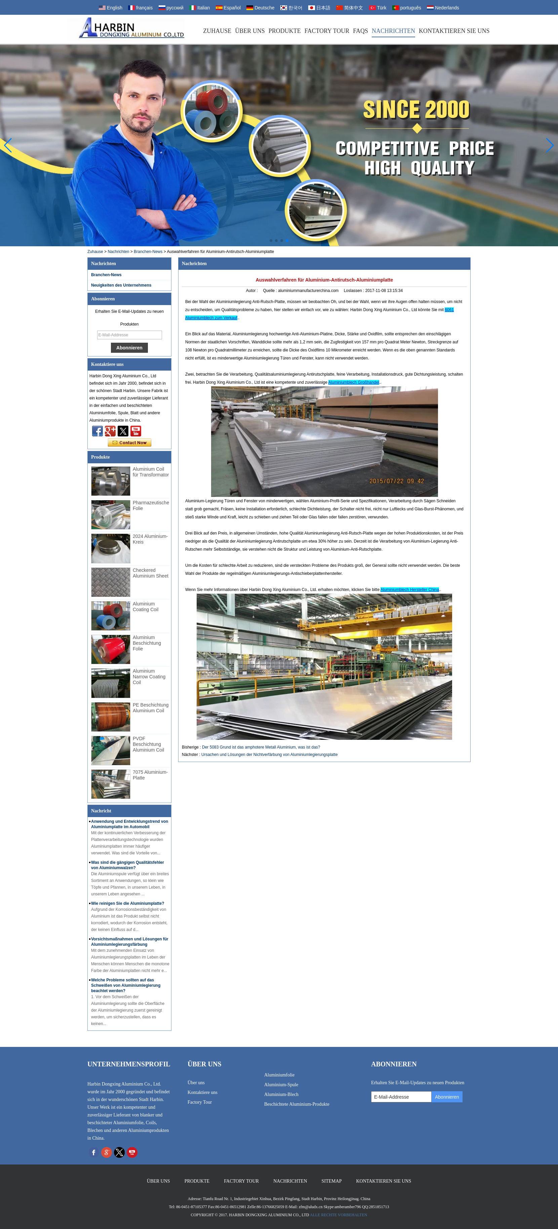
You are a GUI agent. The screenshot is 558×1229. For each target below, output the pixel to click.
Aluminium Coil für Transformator (151, 471)
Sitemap (332, 1181)
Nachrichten (393, 31)
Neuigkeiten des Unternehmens (121, 285)
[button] (271, 240)
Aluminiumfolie (279, 1074)
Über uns (250, 31)
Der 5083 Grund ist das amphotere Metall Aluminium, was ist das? (261, 747)
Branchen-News (148, 251)
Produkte (285, 31)
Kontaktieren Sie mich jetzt (129, 442)
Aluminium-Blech (281, 1094)
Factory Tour (327, 31)
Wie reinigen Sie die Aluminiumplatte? (127, 903)
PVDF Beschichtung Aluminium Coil (148, 744)
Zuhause (217, 31)
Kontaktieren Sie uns (454, 31)
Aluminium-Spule (281, 1084)
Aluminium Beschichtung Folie (147, 643)
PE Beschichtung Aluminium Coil (151, 707)
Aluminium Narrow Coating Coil (149, 676)
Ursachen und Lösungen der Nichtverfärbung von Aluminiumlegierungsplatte (269, 754)
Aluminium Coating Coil (145, 606)
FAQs (360, 31)
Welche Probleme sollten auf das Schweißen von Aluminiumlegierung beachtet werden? (125, 985)
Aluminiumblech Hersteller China (410, 589)
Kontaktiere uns (202, 1092)
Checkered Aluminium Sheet (150, 573)
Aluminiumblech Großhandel (353, 382)
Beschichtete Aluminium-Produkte (296, 1104)
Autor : (252, 290)
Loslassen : (354, 290)
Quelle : (270, 290)
